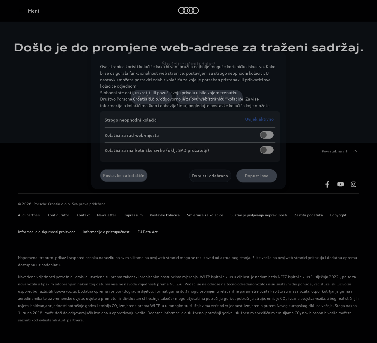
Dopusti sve (257, 175)
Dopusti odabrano (210, 175)
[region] (188, 120)
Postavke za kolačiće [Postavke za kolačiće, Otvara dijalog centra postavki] (123, 175)
